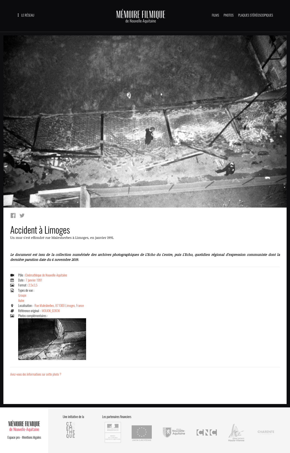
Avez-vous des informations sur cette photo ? (35, 374)
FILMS (215, 15)
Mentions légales (31, 435)
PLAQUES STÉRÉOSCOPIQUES (255, 15)
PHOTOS (229, 15)
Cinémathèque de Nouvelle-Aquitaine (46, 275)
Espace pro (13, 435)
